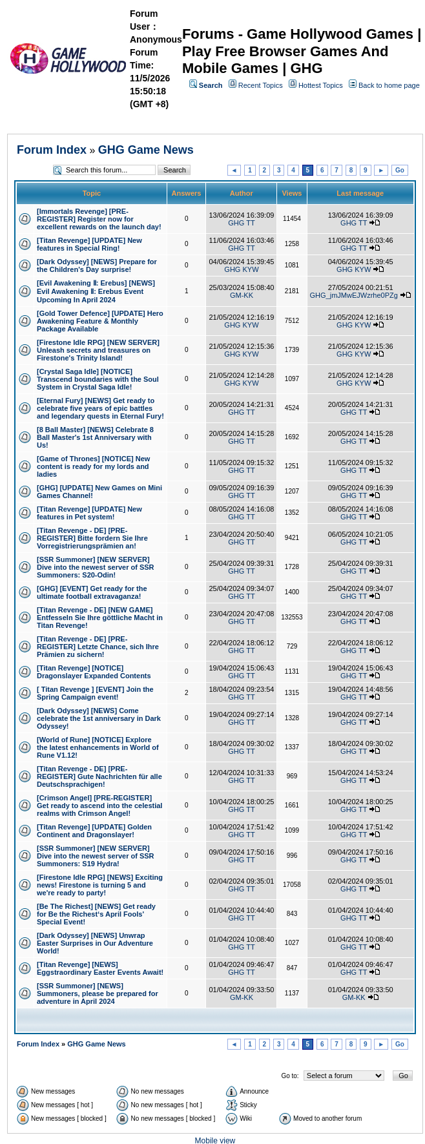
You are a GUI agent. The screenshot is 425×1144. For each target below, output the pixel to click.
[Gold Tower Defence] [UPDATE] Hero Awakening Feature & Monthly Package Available (100, 321)
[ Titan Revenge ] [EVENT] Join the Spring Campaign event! (95, 693)
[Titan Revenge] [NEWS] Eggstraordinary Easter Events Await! (100, 968)
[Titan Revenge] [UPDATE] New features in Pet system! (89, 513)
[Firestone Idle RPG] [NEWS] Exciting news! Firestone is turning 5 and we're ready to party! (100, 885)
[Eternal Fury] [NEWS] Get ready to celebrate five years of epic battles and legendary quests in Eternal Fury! (100, 408)
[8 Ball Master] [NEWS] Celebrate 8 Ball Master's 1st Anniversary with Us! (95, 437)
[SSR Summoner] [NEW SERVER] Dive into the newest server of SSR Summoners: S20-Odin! (95, 567)
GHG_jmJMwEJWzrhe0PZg (354, 295)
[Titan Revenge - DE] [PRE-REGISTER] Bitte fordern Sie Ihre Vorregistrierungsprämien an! (92, 538)
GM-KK (241, 295)
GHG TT (241, 223)
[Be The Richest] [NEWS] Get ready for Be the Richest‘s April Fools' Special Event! (96, 914)
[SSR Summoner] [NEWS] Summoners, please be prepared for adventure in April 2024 (97, 993)
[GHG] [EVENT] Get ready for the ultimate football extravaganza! (92, 592)
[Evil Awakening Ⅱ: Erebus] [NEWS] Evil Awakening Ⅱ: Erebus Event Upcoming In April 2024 (96, 291)
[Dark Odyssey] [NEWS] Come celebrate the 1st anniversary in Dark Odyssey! (99, 718)
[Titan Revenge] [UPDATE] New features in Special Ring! (89, 244)
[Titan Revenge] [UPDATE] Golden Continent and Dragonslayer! (94, 830)
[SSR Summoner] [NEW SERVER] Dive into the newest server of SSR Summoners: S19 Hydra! (95, 856)
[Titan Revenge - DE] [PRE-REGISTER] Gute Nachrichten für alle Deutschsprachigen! (99, 776)
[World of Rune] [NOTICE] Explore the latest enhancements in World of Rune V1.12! (98, 747)
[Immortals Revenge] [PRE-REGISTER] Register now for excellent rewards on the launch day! (99, 219)
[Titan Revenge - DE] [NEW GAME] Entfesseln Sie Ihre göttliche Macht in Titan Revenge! (100, 617)
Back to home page (389, 85)
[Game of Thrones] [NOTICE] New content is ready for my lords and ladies (93, 466)
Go (399, 170)
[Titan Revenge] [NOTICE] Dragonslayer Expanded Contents (94, 672)
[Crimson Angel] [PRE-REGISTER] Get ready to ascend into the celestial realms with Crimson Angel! (99, 805)
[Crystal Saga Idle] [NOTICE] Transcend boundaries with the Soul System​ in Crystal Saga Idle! (98, 379)
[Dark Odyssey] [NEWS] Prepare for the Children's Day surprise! (97, 265)
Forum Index (52, 149)
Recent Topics (260, 85)
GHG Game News (146, 149)
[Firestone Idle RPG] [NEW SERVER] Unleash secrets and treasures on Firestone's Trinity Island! (98, 350)
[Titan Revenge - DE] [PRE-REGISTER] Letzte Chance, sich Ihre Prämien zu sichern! (98, 646)
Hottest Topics (320, 85)
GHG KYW (241, 269)
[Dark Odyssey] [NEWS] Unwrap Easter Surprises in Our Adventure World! (95, 943)
